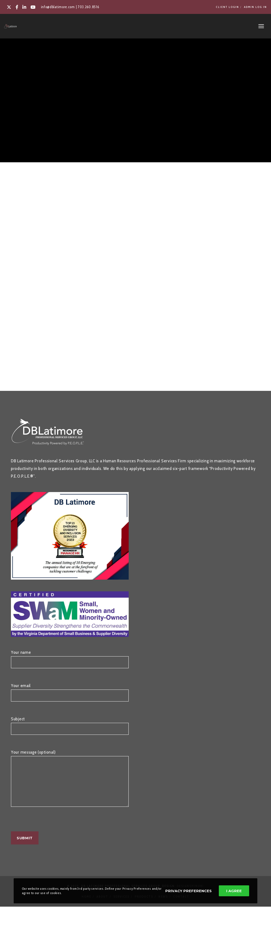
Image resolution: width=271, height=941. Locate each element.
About (102, 905)
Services (121, 905)
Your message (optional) (70, 786)
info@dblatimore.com (58, 7)
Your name (70, 662)
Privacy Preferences (188, 891)
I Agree (234, 891)
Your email (70, 695)
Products (144, 905)
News (163, 905)
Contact (181, 905)
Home (86, 905)
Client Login (227, 7)
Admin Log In (255, 7)
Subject (70, 728)
